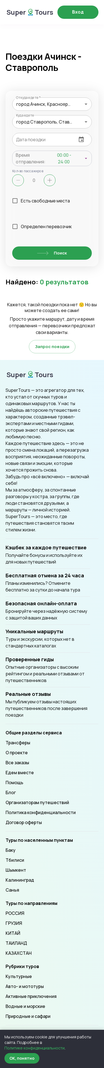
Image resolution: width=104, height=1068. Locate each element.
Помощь (14, 782)
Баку (11, 850)
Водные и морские (25, 1006)
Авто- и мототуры (25, 986)
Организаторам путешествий (37, 802)
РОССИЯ (15, 913)
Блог (11, 792)
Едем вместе (20, 773)
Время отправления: (30, 158)
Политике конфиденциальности (34, 1048)
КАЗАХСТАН (19, 953)
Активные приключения (31, 996)
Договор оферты (24, 822)
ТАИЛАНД (16, 943)
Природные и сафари (28, 1016)
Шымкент (16, 870)
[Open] (86, 104)
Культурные (19, 976)
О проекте (17, 753)
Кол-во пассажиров (28, 171)
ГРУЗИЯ (14, 923)
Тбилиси (15, 860)
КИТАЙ (13, 933)
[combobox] (52, 104)
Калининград (20, 880)
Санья (12, 890)
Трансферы (18, 743)
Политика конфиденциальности (41, 812)
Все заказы (17, 763)
